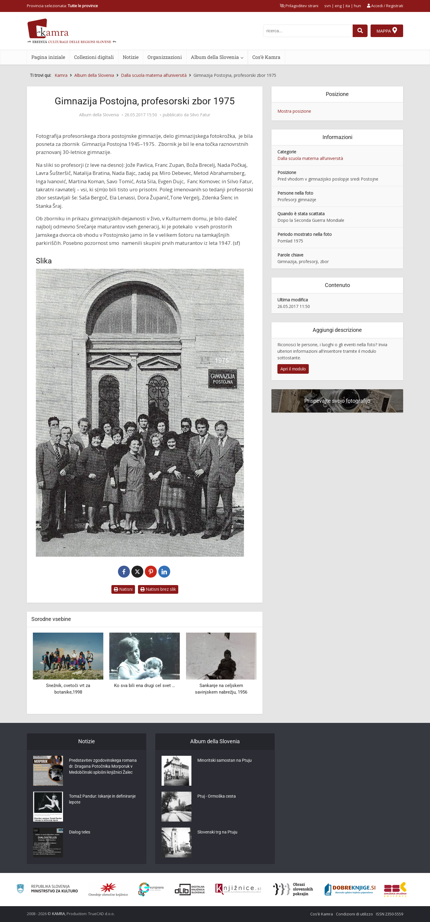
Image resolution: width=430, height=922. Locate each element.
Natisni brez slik (158, 589)
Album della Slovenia (215, 57)
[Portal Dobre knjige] (350, 889)
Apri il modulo (293, 369)
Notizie (131, 57)
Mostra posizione (294, 111)
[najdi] (360, 31)
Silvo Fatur (200, 114)
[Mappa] (387, 31)
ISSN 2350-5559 (389, 914)
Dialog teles (79, 832)
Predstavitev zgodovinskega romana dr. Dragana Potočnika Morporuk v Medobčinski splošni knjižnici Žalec (103, 766)
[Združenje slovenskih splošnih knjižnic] (238, 889)
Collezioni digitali (94, 57)
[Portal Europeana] (151, 889)
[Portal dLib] (189, 889)
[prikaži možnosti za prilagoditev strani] (299, 5)
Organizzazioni (165, 57)
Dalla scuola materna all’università (310, 158)
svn (327, 5)
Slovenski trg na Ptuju (217, 832)
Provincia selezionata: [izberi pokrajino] (62, 5)
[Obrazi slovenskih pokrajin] (293, 889)
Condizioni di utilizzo (354, 914)
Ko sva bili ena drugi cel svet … (144, 685)
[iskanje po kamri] (308, 31)
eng (338, 5)
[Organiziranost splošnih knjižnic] (108, 889)
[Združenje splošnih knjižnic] (395, 889)
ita (347, 5)
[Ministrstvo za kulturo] (47, 889)
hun (357, 5)
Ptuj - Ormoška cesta (216, 796)
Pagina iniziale (48, 57)
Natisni (123, 589)
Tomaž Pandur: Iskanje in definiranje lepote (102, 799)
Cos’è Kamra (266, 57)
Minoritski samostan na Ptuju (224, 760)
